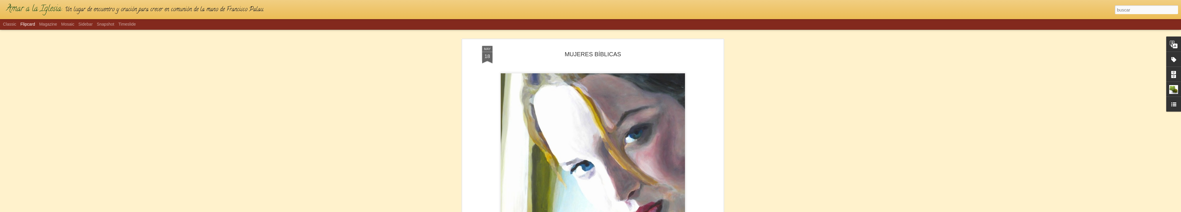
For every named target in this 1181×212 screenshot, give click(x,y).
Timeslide (127, 24)
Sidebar (86, 24)
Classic (9, 24)
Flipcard (27, 24)
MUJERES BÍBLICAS (593, 31)
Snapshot (105, 24)
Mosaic (67, 24)
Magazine (48, 24)
